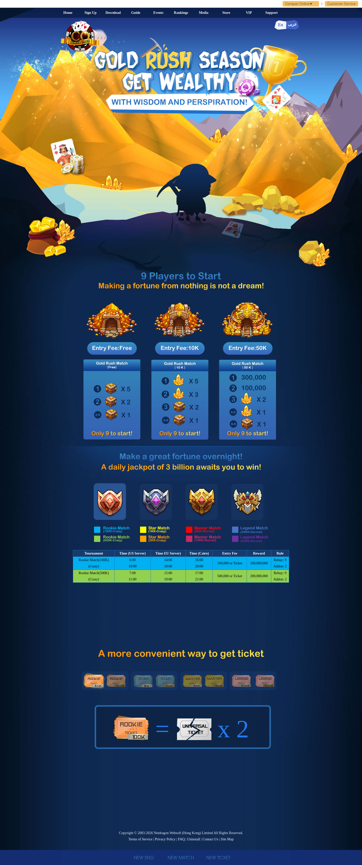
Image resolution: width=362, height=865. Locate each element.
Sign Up (90, 13)
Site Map (227, 839)
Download (113, 13)
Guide (136, 13)
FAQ (181, 839)
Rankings (181, 13)
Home (67, 13)
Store (226, 13)
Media (203, 13)
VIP (249, 13)
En (280, 25)
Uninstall (193, 839)
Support (271, 13)
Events (158, 13)
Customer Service (341, 4)
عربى (292, 24)
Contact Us (210, 839)
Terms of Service (140, 839)
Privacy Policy (165, 839)
